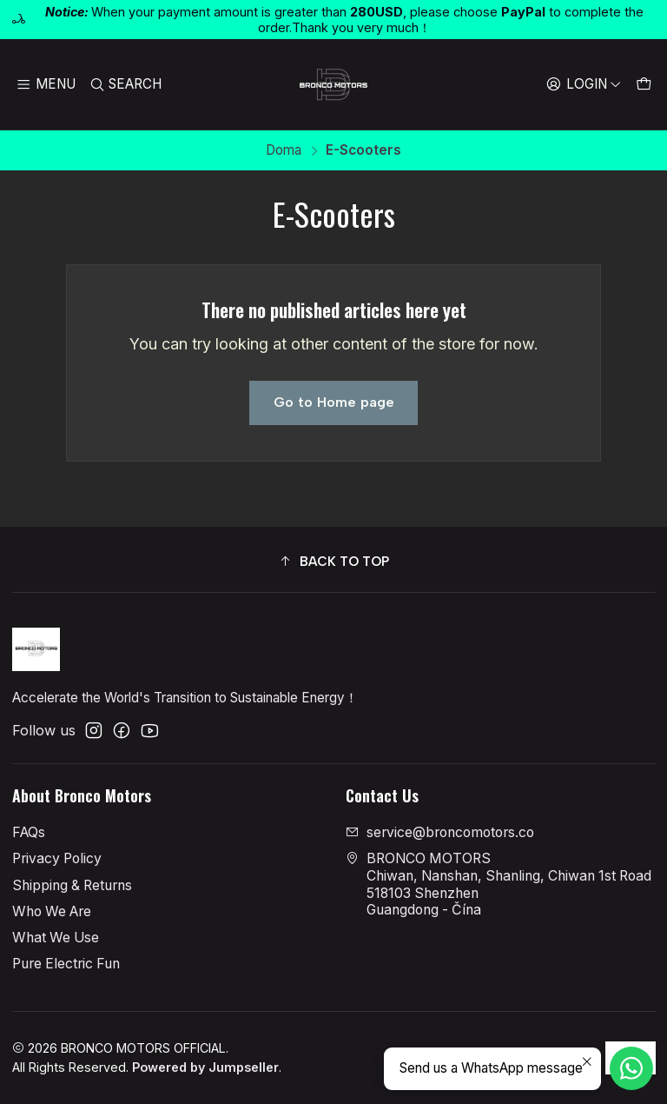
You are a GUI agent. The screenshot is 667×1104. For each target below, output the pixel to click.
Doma (283, 149)
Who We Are (51, 911)
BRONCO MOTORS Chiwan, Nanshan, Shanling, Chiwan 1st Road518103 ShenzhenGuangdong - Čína (498, 884)
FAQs (28, 832)
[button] (334, 562)
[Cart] (643, 84)
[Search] (125, 84)
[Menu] (46, 84)
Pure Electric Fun (66, 963)
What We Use (55, 937)
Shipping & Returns (72, 885)
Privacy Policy (57, 858)
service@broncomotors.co (440, 832)
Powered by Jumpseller (205, 1067)
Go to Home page (334, 402)
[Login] (583, 84)
